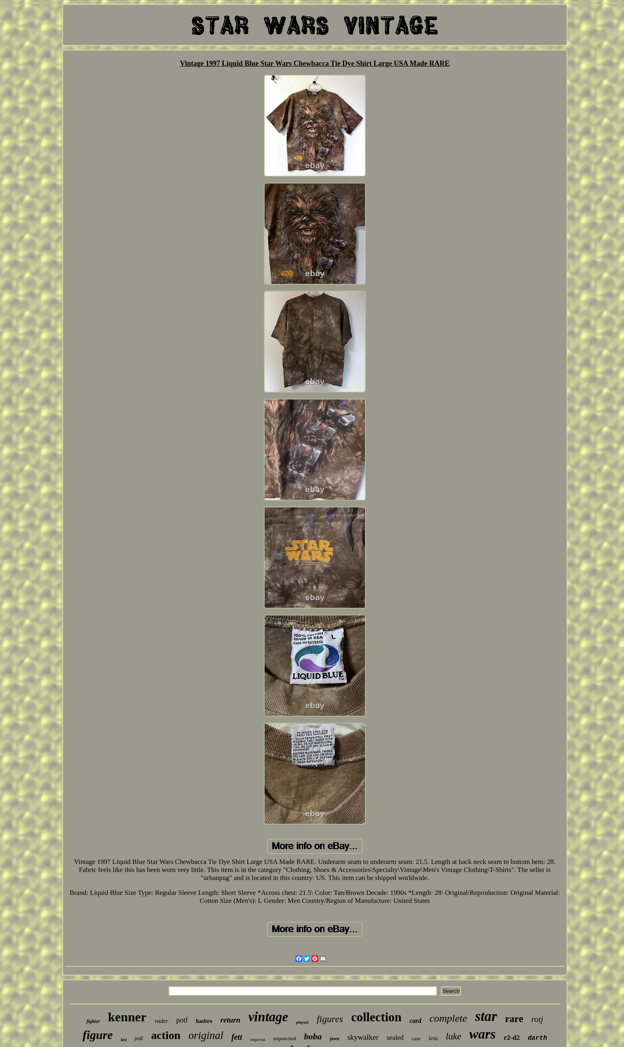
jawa (334, 1038)
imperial (257, 1039)
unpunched (284, 1038)
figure (98, 1034)
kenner (127, 1017)
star (486, 1016)
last (123, 1039)
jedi (139, 1038)
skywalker (363, 1037)
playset (302, 1022)
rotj (537, 1019)
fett (236, 1037)
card (415, 1020)
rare (514, 1018)
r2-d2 (512, 1037)
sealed (395, 1037)
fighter (93, 1021)
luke (453, 1036)
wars (482, 1034)
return (230, 1020)
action (165, 1035)
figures (330, 1019)
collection (376, 1017)
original (205, 1035)
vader (161, 1021)
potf (182, 1020)
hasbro (204, 1021)
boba (313, 1036)
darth (537, 1038)
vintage (268, 1017)
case (416, 1038)
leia (433, 1038)
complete (448, 1018)
